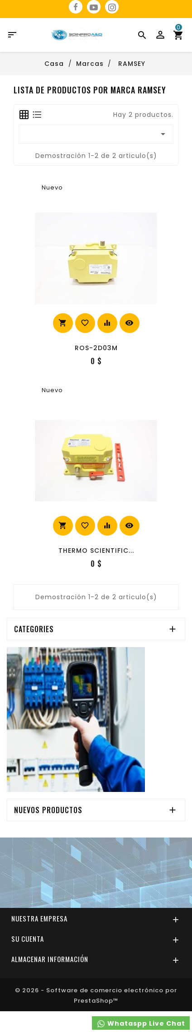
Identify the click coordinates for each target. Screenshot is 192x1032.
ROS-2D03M (96, 347)
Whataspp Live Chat (140, 1023)
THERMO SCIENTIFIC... (96, 550)
